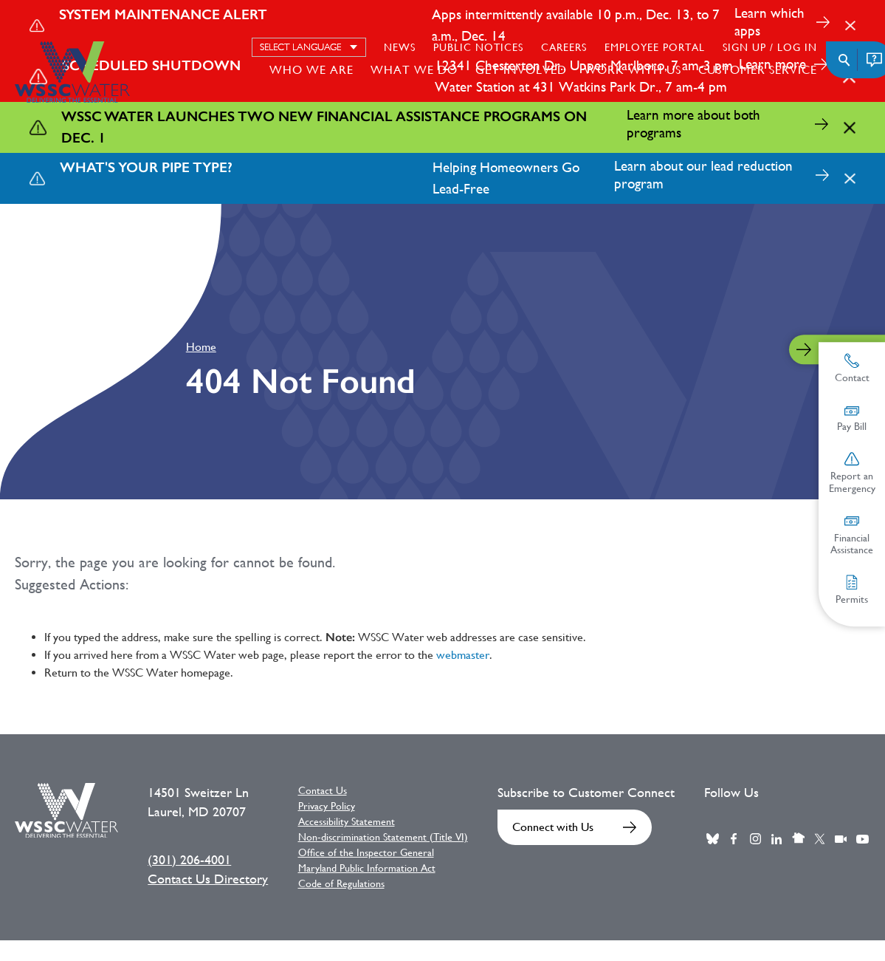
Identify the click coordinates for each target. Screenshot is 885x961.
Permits (852, 590)
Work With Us (632, 70)
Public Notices (478, 47)
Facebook (734, 839)
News (400, 47)
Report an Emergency (852, 472)
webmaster (462, 655)
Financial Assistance (851, 534)
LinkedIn (776, 839)
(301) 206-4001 (189, 859)
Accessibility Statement (346, 821)
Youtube (862, 839)
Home (201, 347)
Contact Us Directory (208, 879)
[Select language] (309, 47)
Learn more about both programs (693, 123)
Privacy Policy (326, 806)
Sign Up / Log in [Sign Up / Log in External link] (770, 47)
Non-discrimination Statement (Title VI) (383, 837)
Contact (852, 368)
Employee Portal (655, 47)
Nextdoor (798, 839)
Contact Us (322, 790)
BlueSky (712, 839)
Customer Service (757, 70)
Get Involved (521, 70)
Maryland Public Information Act (366, 868)
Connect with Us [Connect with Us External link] (552, 827)
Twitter (819, 839)
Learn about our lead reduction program (703, 174)
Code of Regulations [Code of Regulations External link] (341, 883)
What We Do (414, 70)
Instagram (755, 839)
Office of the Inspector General (366, 852)
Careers (564, 47)
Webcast (841, 839)
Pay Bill (852, 418)
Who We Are (311, 70)
